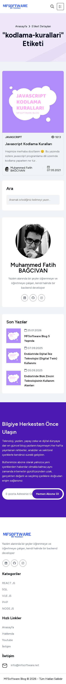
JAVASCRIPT (13, 137)
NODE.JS (8, 608)
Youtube (7, 640)
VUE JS (6, 595)
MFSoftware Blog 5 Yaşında (37, 338)
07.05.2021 (54, 169)
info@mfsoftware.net (25, 665)
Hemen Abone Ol (47, 494)
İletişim (6, 646)
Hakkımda (8, 633)
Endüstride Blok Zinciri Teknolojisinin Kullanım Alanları (39, 380)
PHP (5, 602)
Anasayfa (21, 26)
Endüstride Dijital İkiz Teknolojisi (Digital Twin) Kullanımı (40, 358)
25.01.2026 (33, 330)
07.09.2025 (33, 348)
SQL (5, 589)
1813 (56, 137)
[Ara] (52, 6)
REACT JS (8, 583)
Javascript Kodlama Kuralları (28, 144)
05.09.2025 (33, 370)
